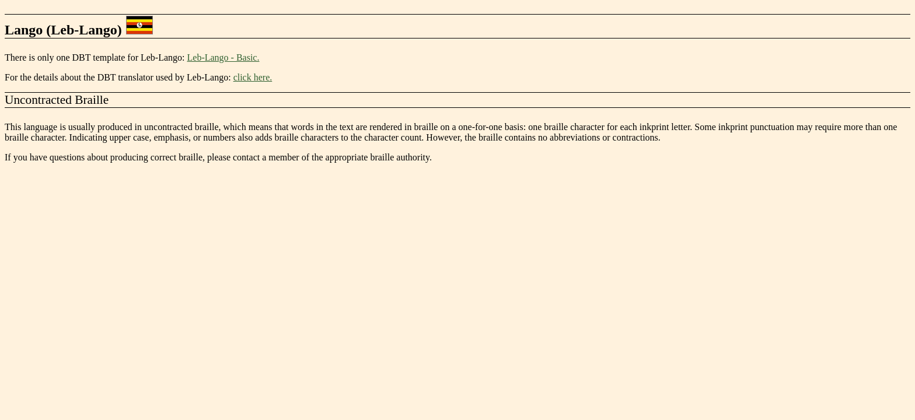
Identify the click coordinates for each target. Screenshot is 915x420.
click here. (253, 77)
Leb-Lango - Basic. (223, 57)
